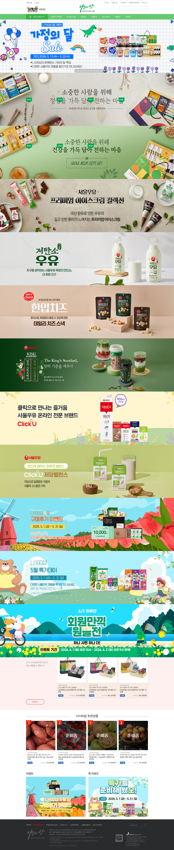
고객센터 (123, 3)
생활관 (94, 17)
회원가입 (114, 3)
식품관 (83, 17)
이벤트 (128, 17)
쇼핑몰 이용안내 (85, 825)
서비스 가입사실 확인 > (133, 844)
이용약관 (28, 825)
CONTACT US (63, 825)
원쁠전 (118, 17)
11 (102, 70)
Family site (133, 825)
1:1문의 (36, 3)
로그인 (106, 3)
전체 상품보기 (37, 17)
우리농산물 (71, 17)
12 (104, 70)
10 (100, 70)
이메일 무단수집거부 (51, 825)
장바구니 (145, 3)
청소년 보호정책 (97, 825)
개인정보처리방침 (38, 825)
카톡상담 (29, 3)
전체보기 (35, 702)
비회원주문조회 (134, 3)
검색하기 (146, 8)
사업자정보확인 (74, 825)
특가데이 (106, 17)
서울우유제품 (56, 17)
